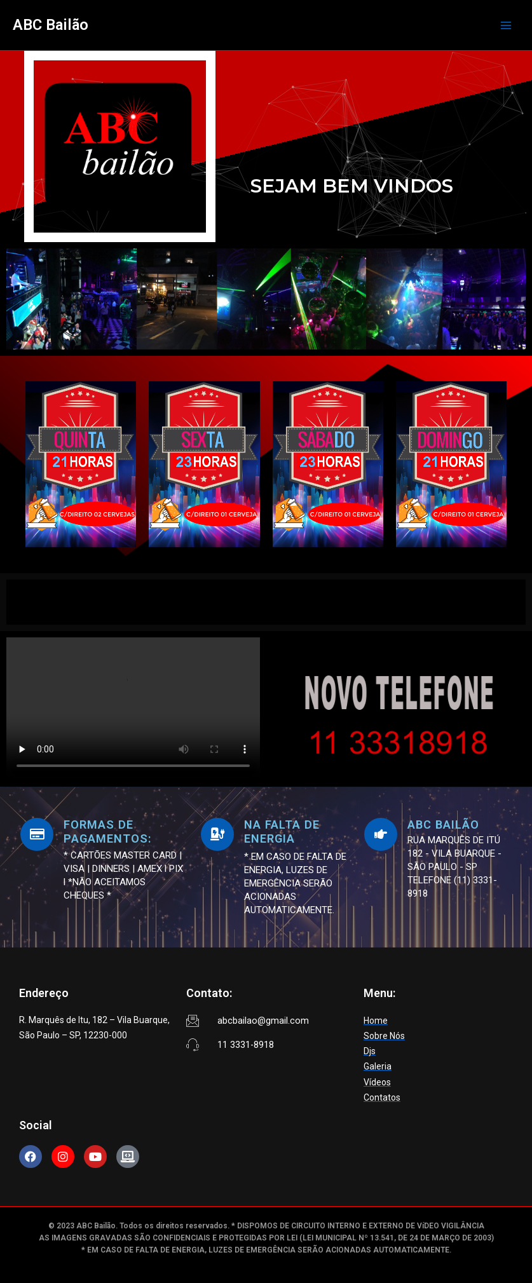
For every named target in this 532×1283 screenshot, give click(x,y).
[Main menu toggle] (506, 25)
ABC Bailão (50, 25)
